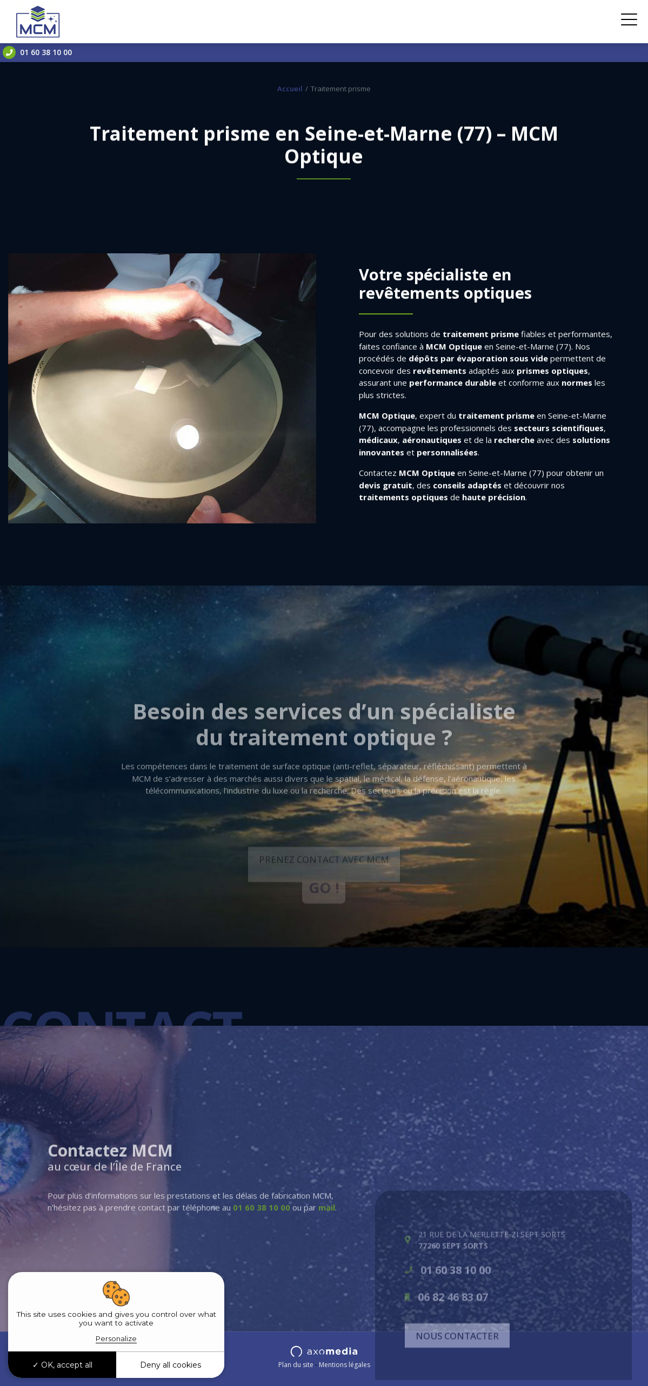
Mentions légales (344, 1364)
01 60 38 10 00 (37, 52)
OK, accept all (62, 1365)
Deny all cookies (170, 1365)
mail (326, 1251)
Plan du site (295, 1364)
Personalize (116, 1338)
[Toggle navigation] (629, 21)
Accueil (290, 88)
